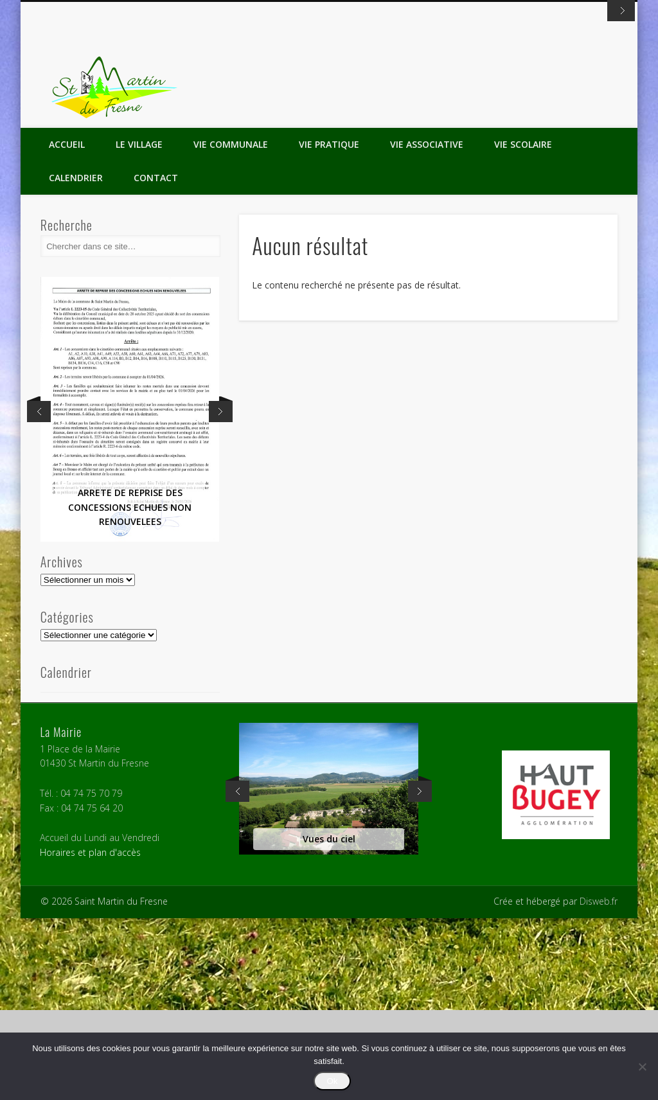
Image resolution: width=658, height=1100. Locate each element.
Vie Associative (426, 326)
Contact (156, 359)
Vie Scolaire (523, 326)
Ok (331, 1081)
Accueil (67, 326)
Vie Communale (230, 326)
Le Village (139, 326)
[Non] (642, 1066)
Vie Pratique (329, 326)
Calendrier (76, 359)
